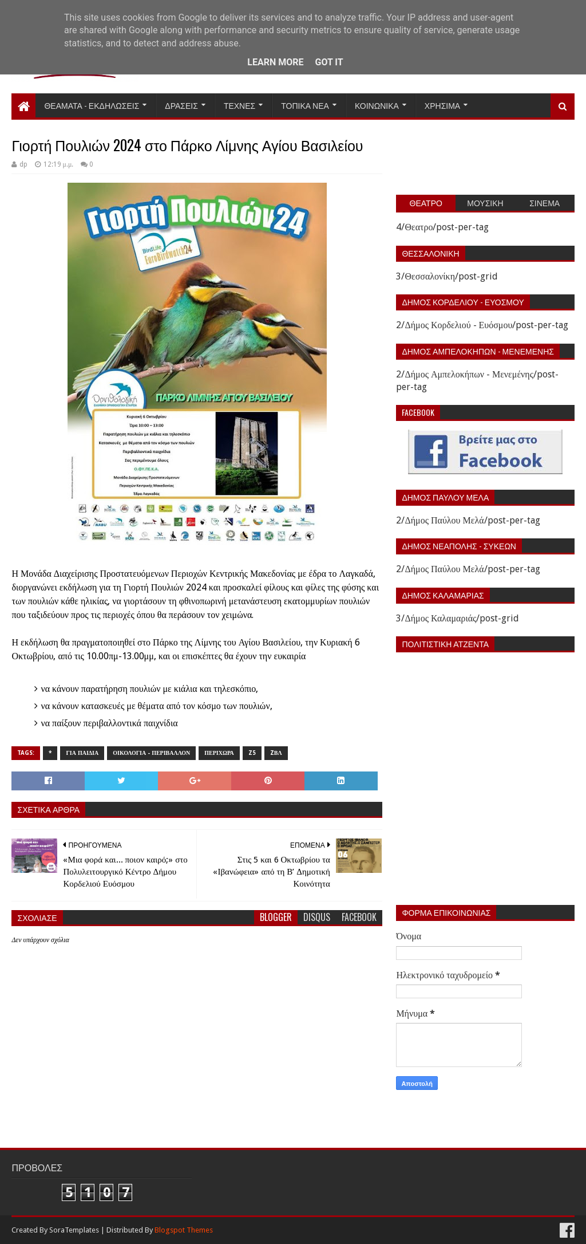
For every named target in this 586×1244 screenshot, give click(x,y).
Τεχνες (239, 105)
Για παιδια (82, 753)
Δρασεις (181, 105)
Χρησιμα (442, 105)
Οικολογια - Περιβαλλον (151, 753)
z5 (252, 753)
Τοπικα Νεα (305, 105)
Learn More (275, 62)
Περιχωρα (219, 753)
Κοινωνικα (377, 105)
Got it (329, 62)
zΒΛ (276, 753)
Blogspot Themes (184, 1230)
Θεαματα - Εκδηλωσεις (91, 105)
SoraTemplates (74, 1230)
